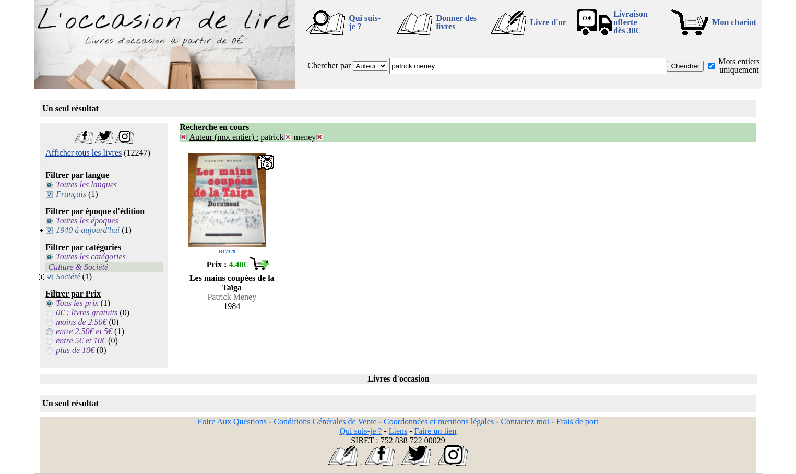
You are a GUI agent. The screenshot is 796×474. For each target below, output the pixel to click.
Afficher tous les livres (83, 152)
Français (71, 193)
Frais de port (577, 421)
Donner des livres (456, 22)
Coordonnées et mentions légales (439, 421)
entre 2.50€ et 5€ (84, 331)
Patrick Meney (231, 296)
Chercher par (329, 65)
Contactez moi (525, 421)
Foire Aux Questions (232, 421)
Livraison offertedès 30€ (630, 22)
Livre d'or (548, 22)
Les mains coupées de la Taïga (232, 283)
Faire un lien (435, 430)
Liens (398, 430)
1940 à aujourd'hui (88, 230)
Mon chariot (734, 22)
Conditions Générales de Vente (325, 421)
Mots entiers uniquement (739, 65)
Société (68, 276)
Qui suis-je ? (365, 22)
